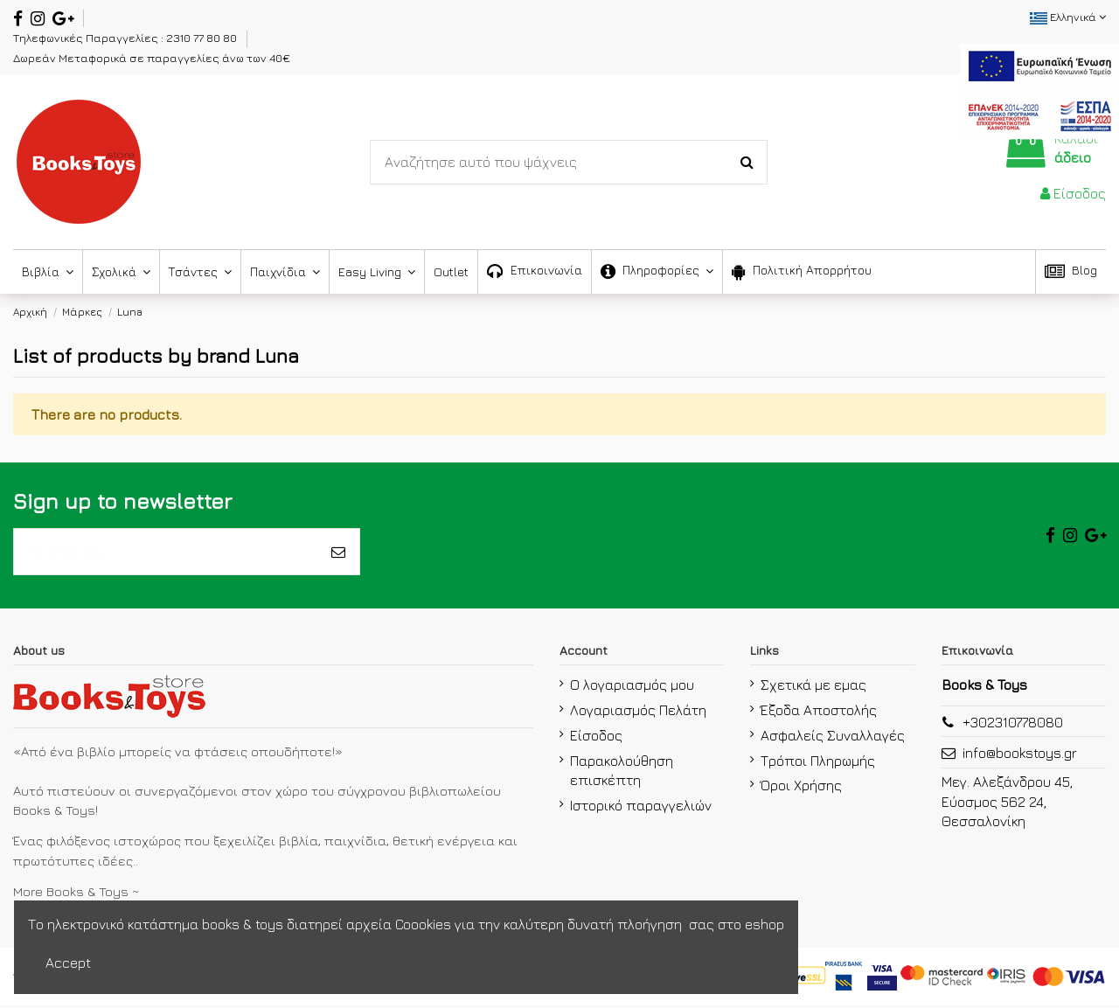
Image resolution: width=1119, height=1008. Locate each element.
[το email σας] (165, 553)
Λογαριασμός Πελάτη (638, 713)
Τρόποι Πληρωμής (818, 763)
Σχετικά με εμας (813, 688)
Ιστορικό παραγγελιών (641, 808)
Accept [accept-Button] (68, 962)
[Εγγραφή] (338, 553)
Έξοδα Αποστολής (819, 713)
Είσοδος (596, 738)
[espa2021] (1039, 89)
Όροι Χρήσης (801, 788)
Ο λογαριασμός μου (632, 688)
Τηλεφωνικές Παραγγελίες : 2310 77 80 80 (126, 38)
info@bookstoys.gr (1020, 756)
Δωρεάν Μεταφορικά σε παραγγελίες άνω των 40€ (151, 58)
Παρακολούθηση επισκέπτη (621, 772)
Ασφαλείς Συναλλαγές (833, 738)
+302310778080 (1013, 725)
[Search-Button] (747, 162)
